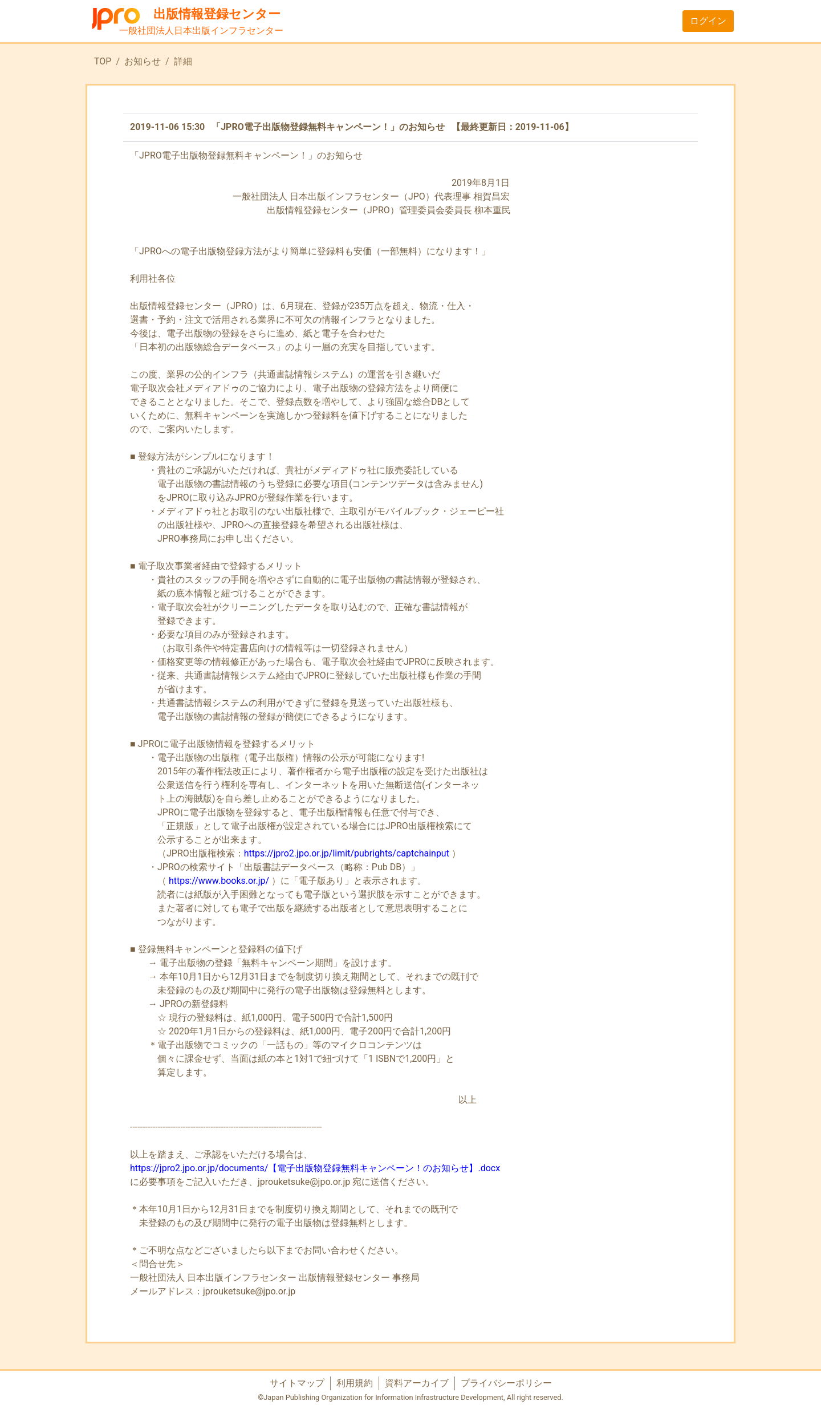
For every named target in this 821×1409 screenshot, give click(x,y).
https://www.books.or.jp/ (219, 880)
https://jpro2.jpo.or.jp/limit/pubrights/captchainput (346, 853)
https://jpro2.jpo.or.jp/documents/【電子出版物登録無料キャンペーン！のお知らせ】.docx (315, 1168)
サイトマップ (297, 1383)
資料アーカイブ (417, 1383)
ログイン (708, 20)
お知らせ (142, 61)
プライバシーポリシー (506, 1383)
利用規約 (354, 1383)
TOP (102, 61)
